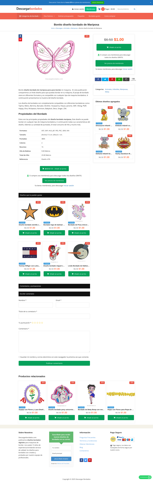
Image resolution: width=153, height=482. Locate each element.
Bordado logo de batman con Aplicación (54, 225)
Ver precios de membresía (54, 181)
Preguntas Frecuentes (87, 437)
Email (58, 300)
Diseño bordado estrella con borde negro (29, 225)
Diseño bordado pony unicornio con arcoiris (61, 410)
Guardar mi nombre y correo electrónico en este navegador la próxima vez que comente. (54, 357)
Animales (67, 28)
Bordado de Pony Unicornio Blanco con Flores (79, 225)
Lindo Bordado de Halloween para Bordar (79, 266)
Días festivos (48, 16)
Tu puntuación (25, 323)
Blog (81, 447)
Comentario (24, 329)
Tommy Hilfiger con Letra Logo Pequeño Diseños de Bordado (29, 266)
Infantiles (116, 89)
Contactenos (84, 451)
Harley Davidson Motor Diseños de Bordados (123, 154)
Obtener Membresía (87, 444)
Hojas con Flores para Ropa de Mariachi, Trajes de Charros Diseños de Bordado (121, 410)
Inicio (53, 28)
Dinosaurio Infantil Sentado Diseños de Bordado (104, 126)
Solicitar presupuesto (65, 16)
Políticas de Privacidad (63, 463)
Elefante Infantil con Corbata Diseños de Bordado (123, 126)
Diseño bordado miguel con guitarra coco (54, 266)
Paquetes (81, 16)
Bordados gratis (94, 16)
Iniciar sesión (78, 8)
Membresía (90, 9)
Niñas (107, 92)
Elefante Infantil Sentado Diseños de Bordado (104, 154)
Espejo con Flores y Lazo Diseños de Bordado (32, 410)
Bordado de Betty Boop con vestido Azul (91, 410)
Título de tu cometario (28, 311)
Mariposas (74, 28)
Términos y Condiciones (88, 441)
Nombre (22, 300)
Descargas (59, 28)
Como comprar (109, 16)
